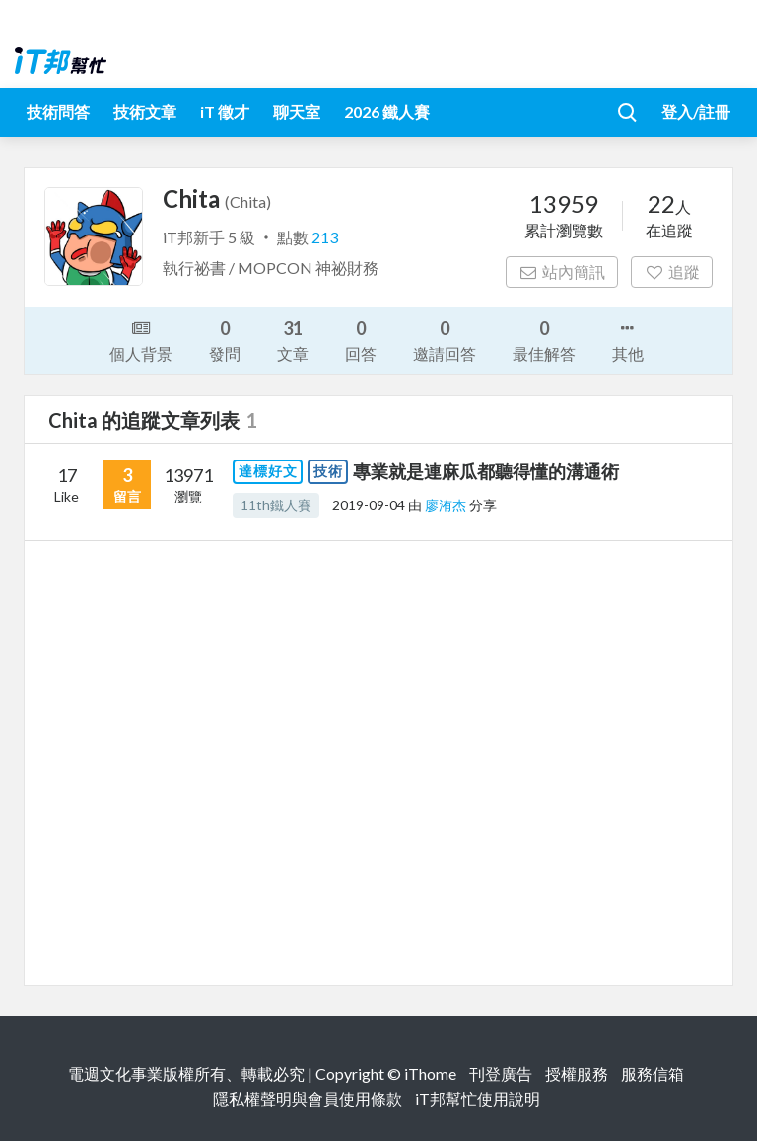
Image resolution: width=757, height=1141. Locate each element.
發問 (225, 339)
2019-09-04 (368, 505)
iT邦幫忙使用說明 (477, 1098)
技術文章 (144, 111)
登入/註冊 (695, 111)
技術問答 (58, 111)
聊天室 (296, 111)
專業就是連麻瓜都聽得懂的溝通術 (486, 471)
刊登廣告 (500, 1073)
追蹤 (672, 271)
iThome (430, 1073)
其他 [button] (628, 339)
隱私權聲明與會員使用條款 (307, 1098)
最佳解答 (544, 339)
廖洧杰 (447, 505)
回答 (361, 339)
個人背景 (140, 339)
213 (324, 237)
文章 (293, 339)
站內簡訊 (562, 271)
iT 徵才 (224, 111)
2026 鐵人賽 (387, 111)
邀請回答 (444, 339)
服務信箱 (652, 1073)
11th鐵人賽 (276, 505)
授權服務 (576, 1073)
